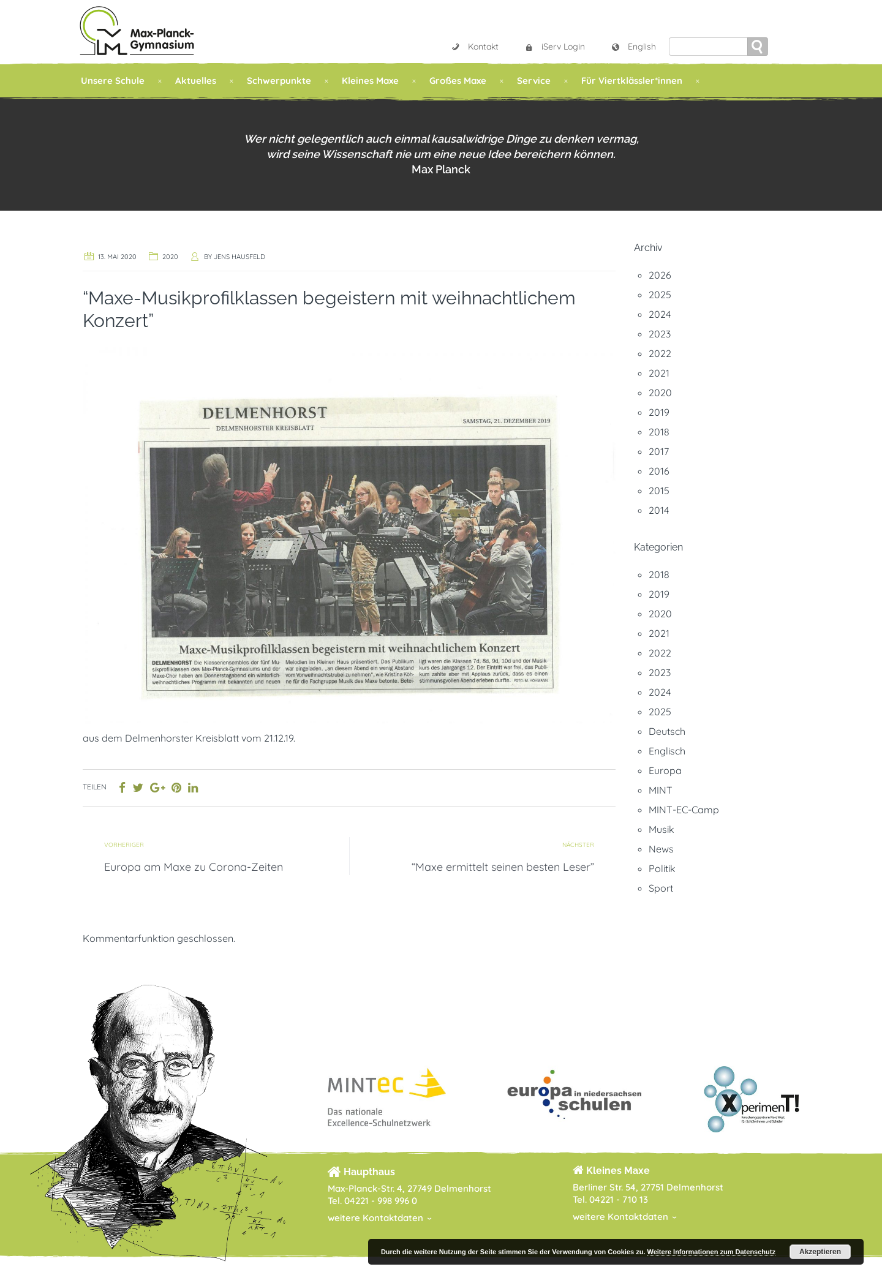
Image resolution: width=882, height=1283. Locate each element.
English (633, 46)
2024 (660, 314)
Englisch (667, 751)
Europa (665, 770)
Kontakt (475, 46)
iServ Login (554, 46)
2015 (659, 490)
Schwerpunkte (279, 80)
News (661, 849)
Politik (662, 868)
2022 (660, 353)
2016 (659, 471)
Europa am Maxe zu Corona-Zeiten (193, 867)
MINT (661, 790)
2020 (170, 256)
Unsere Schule (113, 80)
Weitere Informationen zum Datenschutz (711, 1251)
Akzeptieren (820, 1251)
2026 (660, 275)
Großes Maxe (457, 80)
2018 (659, 432)
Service (534, 80)
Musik (661, 829)
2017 (659, 451)
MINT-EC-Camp (684, 809)
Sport (661, 888)
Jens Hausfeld (239, 256)
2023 (660, 334)
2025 (660, 294)
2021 (659, 373)
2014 (659, 510)
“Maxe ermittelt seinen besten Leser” (503, 867)
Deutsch (667, 731)
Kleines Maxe (370, 80)
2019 (659, 412)
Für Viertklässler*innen (631, 80)
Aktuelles (195, 80)
